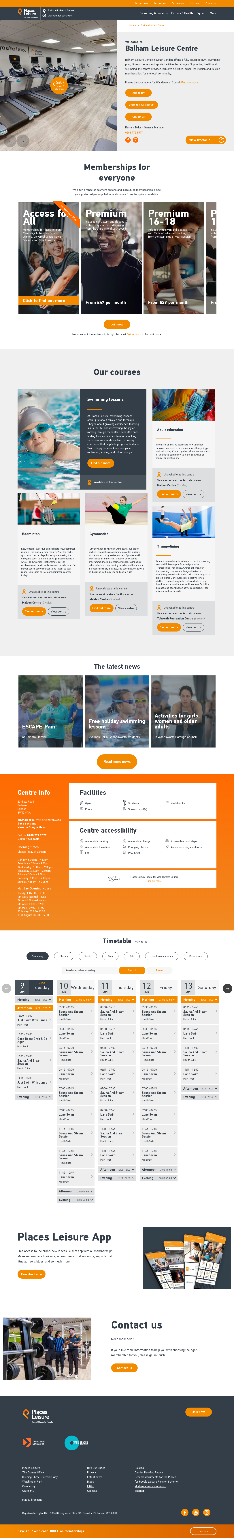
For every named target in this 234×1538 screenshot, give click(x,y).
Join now (194, 3)
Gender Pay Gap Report (149, 1472)
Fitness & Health (182, 13)
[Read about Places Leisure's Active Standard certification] (39, 1443)
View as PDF (141, 941)
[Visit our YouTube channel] (195, 1512)
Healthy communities (162, 956)
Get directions (27, 823)
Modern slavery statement (150, 1486)
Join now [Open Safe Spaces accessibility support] (198, 1412)
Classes (64, 956)
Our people (160, 3)
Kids (132, 956)
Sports (87, 956)
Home (132, 25)
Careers (92, 1490)
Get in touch (134, 334)
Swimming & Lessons (154, 13)
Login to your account (141, 104)
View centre (193, 494)
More (213, 13)
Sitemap (140, 1490)
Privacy (91, 1472)
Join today (139, 92)
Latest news (94, 1477)
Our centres (178, 3)
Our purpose (141, 3)
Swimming (37, 956)
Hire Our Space (96, 1468)
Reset (159, 970)
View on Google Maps (32, 827)
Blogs (90, 1481)
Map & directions (32, 1499)
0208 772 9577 (134, 132)
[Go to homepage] (28, 13)
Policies (139, 1468)
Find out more (189, 82)
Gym (110, 956)
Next (227, 988)
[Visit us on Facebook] (184, 1512)
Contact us (210, 3)
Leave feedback (28, 839)
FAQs (90, 1486)
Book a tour (195, 956)
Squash (201, 13)
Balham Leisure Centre (61, 10)
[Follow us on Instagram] (206, 1512)
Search (132, 970)
